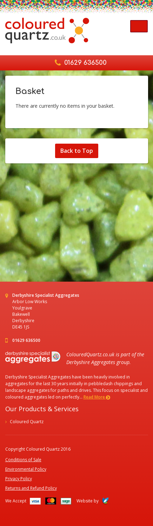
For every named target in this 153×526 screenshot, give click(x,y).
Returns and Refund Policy (31, 488)
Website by (92, 501)
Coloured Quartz (27, 422)
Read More (97, 397)
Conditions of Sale (23, 460)
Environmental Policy (25, 469)
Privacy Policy (18, 479)
